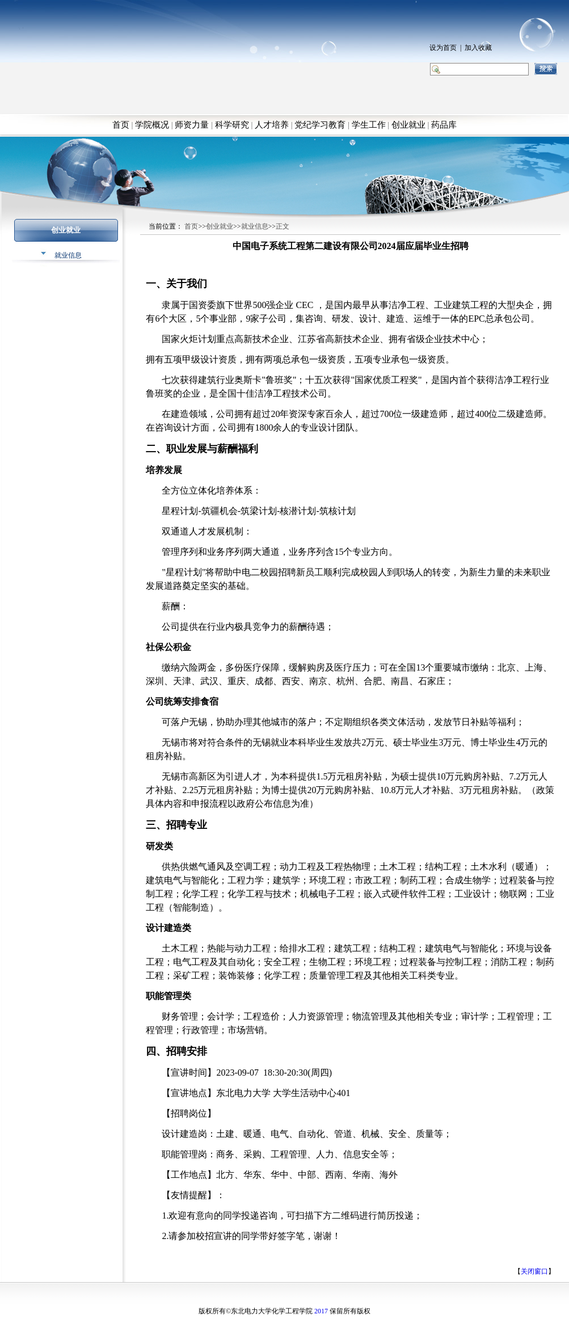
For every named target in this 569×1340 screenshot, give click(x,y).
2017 (321, 1311)
